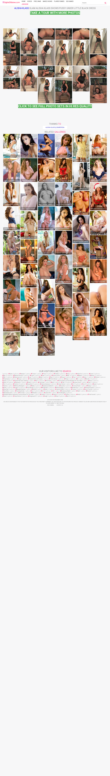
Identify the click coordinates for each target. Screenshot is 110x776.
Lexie (32, 743)
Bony (85, 745)
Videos (29, 1)
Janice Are (48, 761)
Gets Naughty (61, 761)
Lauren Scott (77, 750)
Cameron (17, 750)
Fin (4, 752)
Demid (89, 759)
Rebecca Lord (18, 745)
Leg (30, 745)
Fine (74, 745)
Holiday (57, 742)
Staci (57, 764)
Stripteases (7, 747)
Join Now (25, 4)
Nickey (89, 754)
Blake (33, 754)
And (5, 750)
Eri (73, 752)
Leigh (45, 764)
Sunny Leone (56, 743)
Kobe (5, 756)
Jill (53, 759)
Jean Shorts (17, 764)
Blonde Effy (75, 756)
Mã (68, 743)
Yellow (67, 762)
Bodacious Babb (65, 759)
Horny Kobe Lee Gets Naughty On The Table (70, 749)
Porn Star (22, 761)
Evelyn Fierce (61, 752)
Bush (95, 752)
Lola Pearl (41, 750)
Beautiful (29, 752)
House (63, 745)
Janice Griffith (60, 757)
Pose (44, 742)
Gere (90, 749)
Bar (4, 743)
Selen (29, 750)
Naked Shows (47, 1)
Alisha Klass (21, 8)
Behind (34, 757)
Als (4, 745)
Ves (84, 752)
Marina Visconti (18, 743)
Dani (43, 743)
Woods (97, 745)
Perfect (16, 752)
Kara (68, 742)
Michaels (34, 761)
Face (5, 764)
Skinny (92, 743)
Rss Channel (50, 773)
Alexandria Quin (8, 761)
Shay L (67, 747)
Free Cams (37, 1)
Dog (89, 750)
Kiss (53, 750)
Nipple (80, 743)
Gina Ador (6, 759)
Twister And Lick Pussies (36, 747)
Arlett (78, 762)
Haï (43, 759)
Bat (67, 764)
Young (74, 757)
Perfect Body (53, 747)
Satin (46, 757)
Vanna (5, 754)
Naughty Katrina (21, 757)
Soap (19, 747)
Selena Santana (45, 752)
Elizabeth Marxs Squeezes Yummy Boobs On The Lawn (19, 762)
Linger (16, 756)
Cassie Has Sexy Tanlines (21, 749)
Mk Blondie (45, 756)
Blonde (87, 747)
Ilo (77, 747)
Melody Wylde (59, 756)
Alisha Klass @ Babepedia (55, 220)
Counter (62, 754)
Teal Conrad (92, 762)
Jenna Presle (76, 754)
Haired (55, 762)
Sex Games (69, 1)
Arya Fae (6, 757)
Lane (5, 749)
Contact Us (60, 773)
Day (51, 745)
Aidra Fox (79, 742)
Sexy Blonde (30, 756)
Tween (34, 742)
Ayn (36, 749)
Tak (63, 750)
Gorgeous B (32, 764)
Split (78, 759)
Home (23, 1)
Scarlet (43, 762)
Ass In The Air (88, 757)
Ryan (11, 742)
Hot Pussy (48, 749)
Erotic (91, 742)
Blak (41, 745)
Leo (33, 759)
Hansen (23, 742)
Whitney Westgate (19, 754)
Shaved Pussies (89, 756)
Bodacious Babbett (48, 754)
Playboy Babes (59, 1)
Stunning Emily (20, 759)
